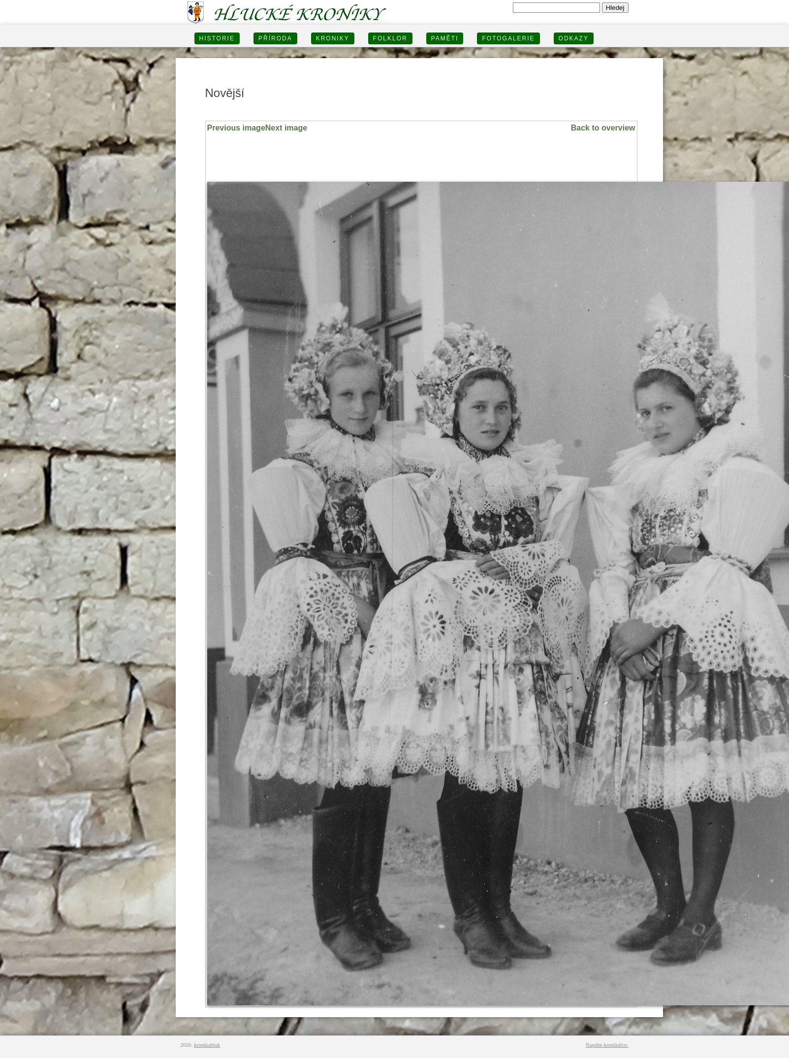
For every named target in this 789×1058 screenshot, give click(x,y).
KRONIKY (332, 38)
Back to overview (603, 128)
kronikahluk (207, 1045)
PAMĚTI (445, 38)
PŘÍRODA (275, 38)
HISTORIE (217, 38)
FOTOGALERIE (508, 38)
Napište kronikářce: (607, 1045)
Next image (286, 128)
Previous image (236, 128)
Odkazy (574, 38)
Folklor (390, 38)
